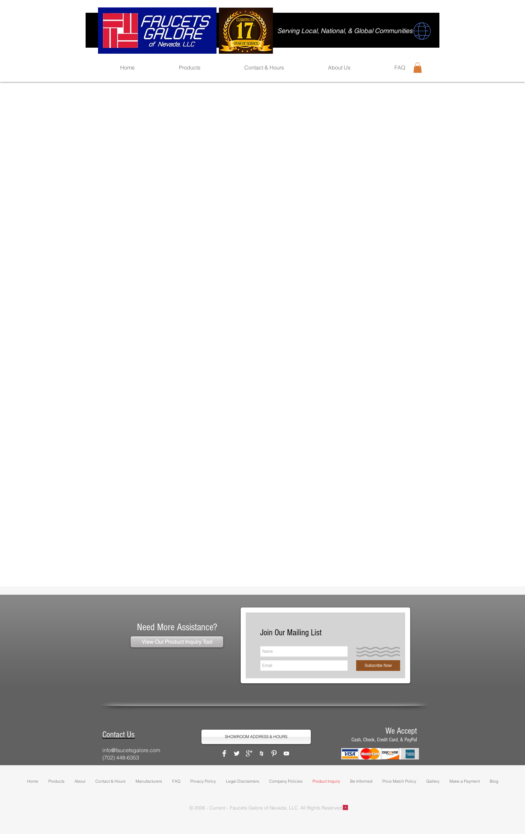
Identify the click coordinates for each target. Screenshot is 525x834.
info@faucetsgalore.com (131, 750)
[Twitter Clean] (236, 753)
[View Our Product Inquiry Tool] (177, 641)
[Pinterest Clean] (274, 753)
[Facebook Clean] (224, 753)
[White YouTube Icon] (286, 753)
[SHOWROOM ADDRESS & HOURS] (256, 737)
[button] (417, 67)
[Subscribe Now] (378, 665)
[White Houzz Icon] (261, 753)
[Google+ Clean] (249, 753)
